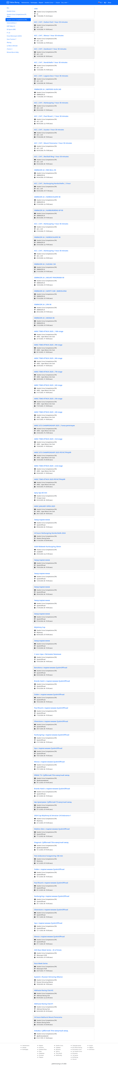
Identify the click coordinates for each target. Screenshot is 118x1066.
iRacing (9, 42)
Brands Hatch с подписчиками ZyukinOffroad (52, 788)
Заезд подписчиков (42, 520)
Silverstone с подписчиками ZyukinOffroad (51, 910)
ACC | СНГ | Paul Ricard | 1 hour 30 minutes (51, 116)
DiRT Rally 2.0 (11, 26)
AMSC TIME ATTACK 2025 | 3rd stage (48, 439)
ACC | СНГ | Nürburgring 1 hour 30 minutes (51, 103)
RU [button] (100, 2)
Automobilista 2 (11, 23)
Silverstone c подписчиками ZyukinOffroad (51, 721)
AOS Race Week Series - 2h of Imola (47, 950)
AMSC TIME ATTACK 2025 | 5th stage (48, 398)
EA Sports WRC (11, 29)
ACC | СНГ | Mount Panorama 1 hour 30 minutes (53, 143)
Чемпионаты (25, 2)
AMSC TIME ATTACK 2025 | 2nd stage (48, 466)
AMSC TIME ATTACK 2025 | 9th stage (48, 345)
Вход (109, 2)
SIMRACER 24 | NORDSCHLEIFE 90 (47, 197)
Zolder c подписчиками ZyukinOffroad (49, 694)
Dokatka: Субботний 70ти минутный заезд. (51, 1031)
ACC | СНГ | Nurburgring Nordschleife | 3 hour (52, 183)
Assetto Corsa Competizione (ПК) (17, 20)
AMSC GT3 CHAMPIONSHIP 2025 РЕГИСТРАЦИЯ (52, 452)
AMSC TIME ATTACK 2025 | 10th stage (48, 331)
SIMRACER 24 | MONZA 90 (44, 318)
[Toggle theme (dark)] (105, 2)
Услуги (58, 2)
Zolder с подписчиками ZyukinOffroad (49, 869)
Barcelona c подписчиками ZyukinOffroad (50, 667)
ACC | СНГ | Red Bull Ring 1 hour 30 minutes (51, 156)
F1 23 (8, 33)
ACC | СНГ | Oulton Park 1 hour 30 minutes (51, 22)
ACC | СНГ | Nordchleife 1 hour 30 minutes (50, 62)
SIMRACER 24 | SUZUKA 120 (45, 264)
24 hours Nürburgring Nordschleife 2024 (50, 533)
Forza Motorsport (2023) (14, 36)
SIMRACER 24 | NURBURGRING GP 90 (48, 210)
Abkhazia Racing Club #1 (43, 1004)
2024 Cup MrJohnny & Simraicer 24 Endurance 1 (52, 815)
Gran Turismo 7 (11, 39)
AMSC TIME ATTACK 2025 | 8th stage (48, 358)
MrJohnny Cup (39, 627)
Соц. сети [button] (64, 2)
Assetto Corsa (11, 11)
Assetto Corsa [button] (49, 2)
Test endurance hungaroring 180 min (48, 856)
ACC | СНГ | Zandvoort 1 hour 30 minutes (50, 49)
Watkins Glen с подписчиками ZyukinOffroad (52, 829)
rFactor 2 (9, 49)
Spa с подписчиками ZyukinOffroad (48, 748)
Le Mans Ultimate (12, 46)
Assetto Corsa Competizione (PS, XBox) (17, 15)
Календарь (34, 2)
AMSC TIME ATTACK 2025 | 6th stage (48, 385)
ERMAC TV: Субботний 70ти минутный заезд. (52, 775)
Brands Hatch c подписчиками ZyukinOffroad (52, 681)
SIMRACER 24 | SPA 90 (42, 304)
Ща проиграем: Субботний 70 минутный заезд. (53, 802)
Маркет (41, 2)
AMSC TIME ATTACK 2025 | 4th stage (48, 412)
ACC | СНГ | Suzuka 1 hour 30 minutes (49, 130)
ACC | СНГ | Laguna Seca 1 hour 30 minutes (51, 76)
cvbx (36, 8)
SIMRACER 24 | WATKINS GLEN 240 (47, 89)
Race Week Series (41, 963)
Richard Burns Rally (13, 52)
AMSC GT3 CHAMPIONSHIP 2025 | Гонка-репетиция (54, 425)
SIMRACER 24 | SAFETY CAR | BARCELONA (50, 291)
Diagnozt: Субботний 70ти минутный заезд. (51, 842)
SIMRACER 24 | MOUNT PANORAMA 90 (49, 277)
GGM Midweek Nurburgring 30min (47, 546)
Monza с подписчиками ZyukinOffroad (49, 762)
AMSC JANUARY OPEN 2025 (44, 506)
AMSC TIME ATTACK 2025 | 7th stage (48, 372)
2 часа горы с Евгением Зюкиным (47, 654)
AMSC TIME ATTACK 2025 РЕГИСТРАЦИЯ (49, 479)
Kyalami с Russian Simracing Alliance (48, 977)
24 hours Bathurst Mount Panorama (48, 1017)
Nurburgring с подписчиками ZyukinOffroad (51, 896)
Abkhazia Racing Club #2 (43, 990)
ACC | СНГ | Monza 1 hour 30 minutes (49, 35)
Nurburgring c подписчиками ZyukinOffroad (51, 735)
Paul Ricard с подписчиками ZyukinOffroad (51, 708)
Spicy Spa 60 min (40, 493)
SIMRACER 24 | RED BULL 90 (45, 170)
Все (8, 8)
